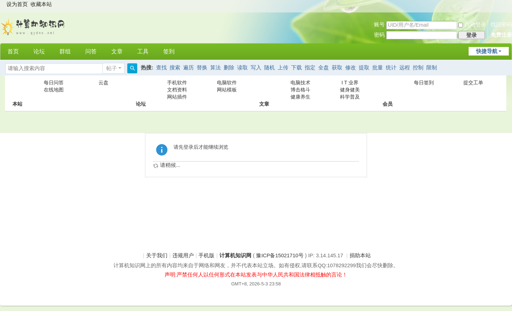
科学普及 (350, 97)
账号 (379, 24)
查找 (161, 67)
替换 (202, 67)
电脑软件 (227, 82)
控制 (418, 67)
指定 (310, 67)
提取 (364, 67)
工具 (143, 51)
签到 (169, 51)
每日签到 (424, 82)
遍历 (188, 67)
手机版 (206, 255)
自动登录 (472, 24)
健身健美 (350, 90)
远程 (404, 67)
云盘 (103, 82)
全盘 (323, 67)
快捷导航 (486, 51)
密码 (379, 35)
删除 (229, 67)
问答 (91, 51)
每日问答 (54, 82)
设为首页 (17, 4)
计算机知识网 (235, 255)
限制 (431, 67)
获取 (337, 67)
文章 (117, 51)
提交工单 (473, 82)
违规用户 (183, 255)
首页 (13, 51)
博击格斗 (300, 90)
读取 (242, 67)
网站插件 (177, 97)
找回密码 (501, 24)
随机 (269, 67)
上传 (283, 67)
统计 (391, 67)
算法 (215, 67)
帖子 (111, 68)
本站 (17, 89)
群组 (65, 51)
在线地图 (54, 90)
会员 (387, 89)
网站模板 (227, 90)
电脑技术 (300, 82)
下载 (296, 67)
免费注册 (501, 35)
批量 (377, 67)
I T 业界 (350, 82)
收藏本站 (41, 4)
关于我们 (156, 255)
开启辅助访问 (505, 5)
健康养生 (300, 97)
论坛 (39, 51)
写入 (256, 67)
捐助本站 (360, 255)
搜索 (175, 67)
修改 (350, 67)
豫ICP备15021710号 (280, 255)
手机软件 (177, 82)
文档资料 (177, 90)
